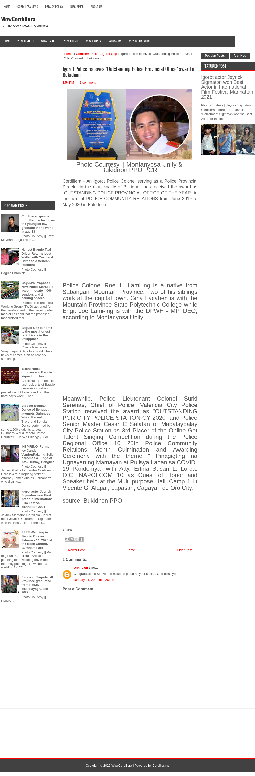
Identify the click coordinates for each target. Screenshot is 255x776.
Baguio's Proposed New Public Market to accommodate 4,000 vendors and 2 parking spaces (37, 290)
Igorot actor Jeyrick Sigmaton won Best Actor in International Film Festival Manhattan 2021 (37, 499)
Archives (240, 55)
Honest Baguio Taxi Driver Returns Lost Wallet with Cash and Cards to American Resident (37, 257)
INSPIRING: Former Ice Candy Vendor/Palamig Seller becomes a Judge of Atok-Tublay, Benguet (38, 454)
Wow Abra (115, 41)
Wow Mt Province (139, 41)
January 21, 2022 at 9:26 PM (94, 580)
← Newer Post (74, 550)
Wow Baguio (48, 41)
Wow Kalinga (94, 41)
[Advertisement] (130, 248)
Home (7, 6)
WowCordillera (18, 18)
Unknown (81, 567)
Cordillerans (160, 765)
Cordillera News (27, 6)
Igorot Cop (109, 54)
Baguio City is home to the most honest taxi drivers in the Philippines (36, 333)
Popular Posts (215, 55)
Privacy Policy (54, 6)
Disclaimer (77, 6)
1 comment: (88, 82)
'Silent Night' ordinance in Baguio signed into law (36, 372)
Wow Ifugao (71, 41)
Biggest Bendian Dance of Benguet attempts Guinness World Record (35, 411)
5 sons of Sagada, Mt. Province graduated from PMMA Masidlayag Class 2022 (37, 584)
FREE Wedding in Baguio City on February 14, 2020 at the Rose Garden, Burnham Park (36, 539)
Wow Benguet (25, 41)
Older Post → (186, 550)
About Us (96, 6)
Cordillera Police (87, 54)
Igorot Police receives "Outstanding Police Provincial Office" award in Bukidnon (129, 71)
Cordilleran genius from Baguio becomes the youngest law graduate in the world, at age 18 (38, 223)
